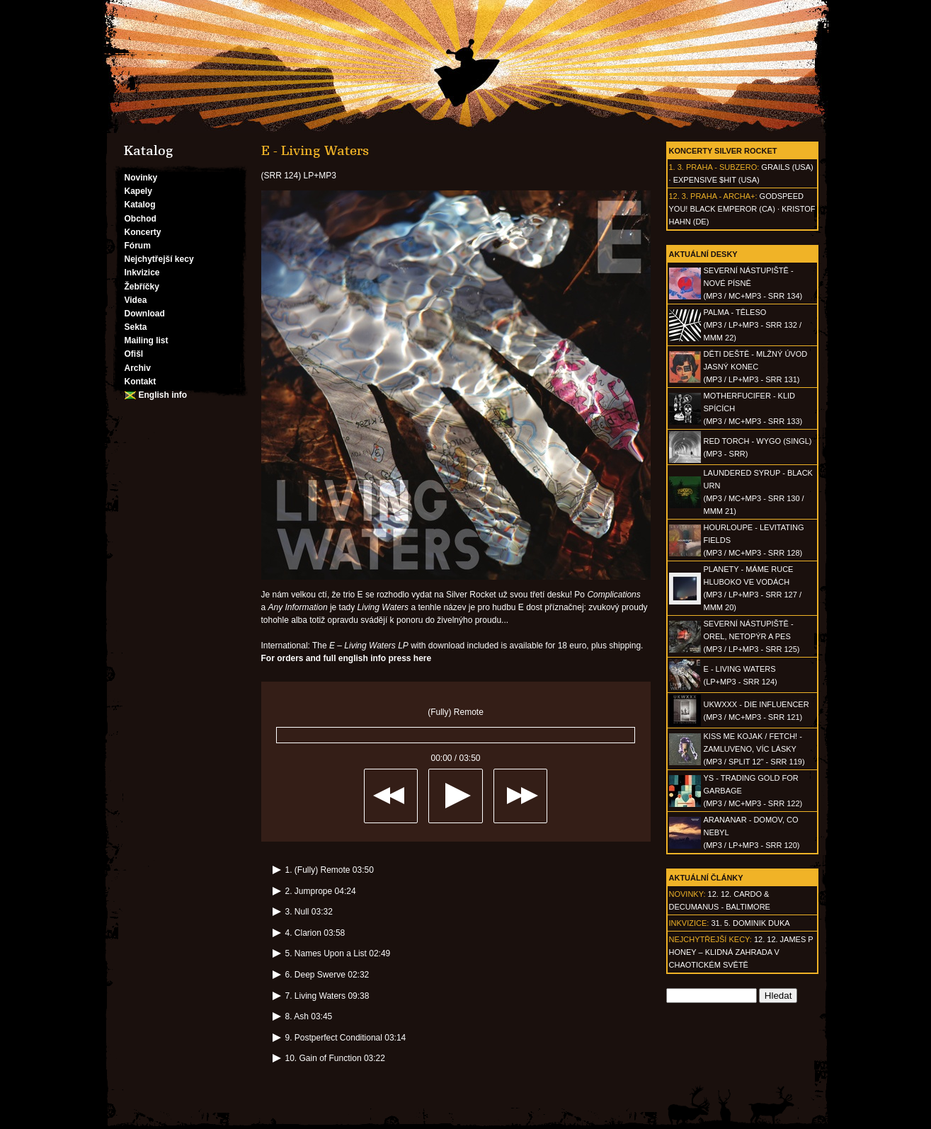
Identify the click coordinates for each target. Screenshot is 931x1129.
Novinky (141, 178)
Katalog (140, 205)
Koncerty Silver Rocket (723, 151)
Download (145, 314)
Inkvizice (142, 272)
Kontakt (140, 381)
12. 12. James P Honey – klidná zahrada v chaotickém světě (741, 952)
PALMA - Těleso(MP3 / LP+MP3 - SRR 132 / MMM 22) (752, 325)
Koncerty (143, 232)
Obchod (140, 219)
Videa (136, 300)
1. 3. (676, 167)
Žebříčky (142, 287)
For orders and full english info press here (346, 658)
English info (163, 395)
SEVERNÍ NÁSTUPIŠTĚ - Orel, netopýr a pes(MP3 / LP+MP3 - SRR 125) (752, 636)
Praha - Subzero (721, 167)
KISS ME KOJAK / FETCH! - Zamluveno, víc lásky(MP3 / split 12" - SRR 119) (754, 749)
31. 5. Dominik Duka (750, 923)
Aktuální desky (703, 254)
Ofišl (134, 354)
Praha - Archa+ (722, 196)
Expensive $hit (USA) (716, 180)
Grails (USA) (787, 167)
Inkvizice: (689, 923)
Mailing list (147, 340)
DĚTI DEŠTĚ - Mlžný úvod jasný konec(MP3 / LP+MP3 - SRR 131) (756, 367)
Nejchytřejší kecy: (710, 939)
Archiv (138, 368)
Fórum (138, 246)
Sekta (136, 327)
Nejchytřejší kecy (159, 259)
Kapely (138, 191)
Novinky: (687, 894)
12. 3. (679, 196)
